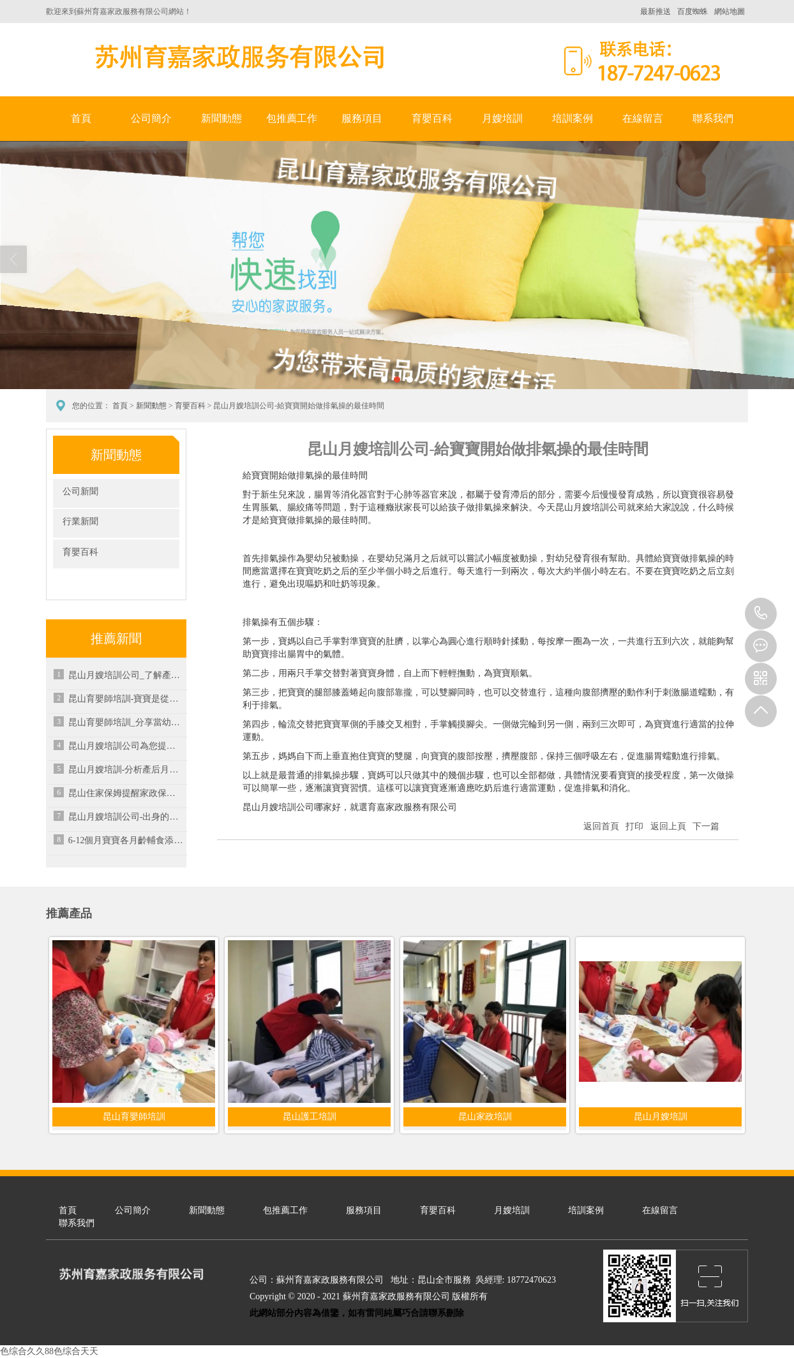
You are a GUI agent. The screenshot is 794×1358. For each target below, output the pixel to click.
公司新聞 (80, 491)
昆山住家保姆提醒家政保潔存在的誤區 (125, 793)
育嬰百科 (432, 118)
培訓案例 (572, 118)
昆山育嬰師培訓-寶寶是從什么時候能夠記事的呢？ (125, 699)
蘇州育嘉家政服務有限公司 (237, 56)
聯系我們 (713, 118)
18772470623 (761, 614)
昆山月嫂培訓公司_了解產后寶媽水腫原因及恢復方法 (125, 675)
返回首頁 (601, 826)
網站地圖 (729, 11)
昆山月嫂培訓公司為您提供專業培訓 (125, 746)
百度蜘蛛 (692, 11)
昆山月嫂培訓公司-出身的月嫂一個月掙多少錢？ (125, 817)
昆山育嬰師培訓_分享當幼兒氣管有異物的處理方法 (125, 722)
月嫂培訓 (502, 118)
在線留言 (642, 118)
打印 (634, 826)
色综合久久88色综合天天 (49, 1351)
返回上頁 (668, 826)
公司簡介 (151, 118)
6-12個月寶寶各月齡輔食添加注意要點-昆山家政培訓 (125, 840)
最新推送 (655, 11)
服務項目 (361, 118)
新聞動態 (221, 118)
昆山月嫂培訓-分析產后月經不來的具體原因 (125, 769)
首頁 (81, 118)
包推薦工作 (291, 118)
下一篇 (706, 826)
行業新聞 (80, 521)
